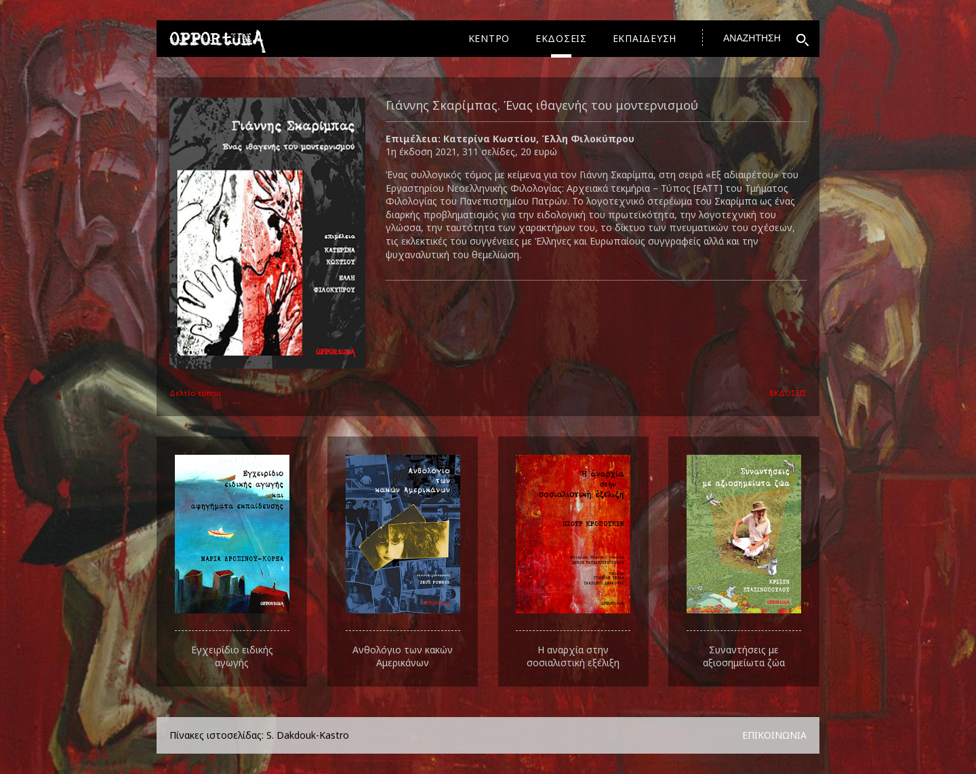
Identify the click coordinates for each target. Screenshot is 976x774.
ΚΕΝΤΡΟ (489, 38)
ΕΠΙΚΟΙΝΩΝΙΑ (774, 735)
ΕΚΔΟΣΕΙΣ (561, 38)
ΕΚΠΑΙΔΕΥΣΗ (645, 38)
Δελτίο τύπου (195, 393)
